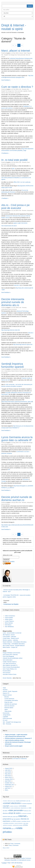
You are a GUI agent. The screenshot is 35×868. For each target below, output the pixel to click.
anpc (14, 800)
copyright (6, 806)
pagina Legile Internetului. (20, 223)
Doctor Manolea (7, 678)
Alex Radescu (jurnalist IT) (10, 665)
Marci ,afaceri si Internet (15, 50)
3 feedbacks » (5, 153)
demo (30, 810)
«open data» (25, 823)
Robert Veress (5, 217)
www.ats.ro (17, 285)
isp (27, 816)
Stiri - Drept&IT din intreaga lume (9, 55)
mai (11, 821)
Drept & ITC (6, 693)
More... (7, 790)
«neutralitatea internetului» (8, 823)
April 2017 (8, 788)
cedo (27, 800)
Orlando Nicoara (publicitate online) (12, 658)
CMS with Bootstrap (16, 862)
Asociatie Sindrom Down (9, 674)
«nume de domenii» (18, 823)
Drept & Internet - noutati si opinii (13, 27)
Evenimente (6, 713)
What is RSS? (6, 847)
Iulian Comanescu (10, 615)
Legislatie (25, 91)
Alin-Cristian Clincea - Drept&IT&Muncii (14, 645)
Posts (11, 843)
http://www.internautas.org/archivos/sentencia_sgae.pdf (17, 401)
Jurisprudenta (30, 210)
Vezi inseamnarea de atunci (9, 225)
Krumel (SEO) (7, 670)
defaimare (26, 810)
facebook (5, 816)
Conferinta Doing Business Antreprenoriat (20, 58)
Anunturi (5, 689)
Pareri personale (21, 55)
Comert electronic (9, 698)
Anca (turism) (6, 672)
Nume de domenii (10, 92)
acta (9, 800)
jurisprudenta (7, 819)
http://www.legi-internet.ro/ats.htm (10, 330)
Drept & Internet (15, 371)
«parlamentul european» (18, 825)
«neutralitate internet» (25, 821)
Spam (6, 709)
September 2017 (9, 784)
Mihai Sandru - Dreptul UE (10, 647)
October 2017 (9, 783)
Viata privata (17, 92)
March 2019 (8, 777)
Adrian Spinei (8, 619)
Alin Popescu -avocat (9, 634)
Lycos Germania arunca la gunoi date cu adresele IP (16, 439)
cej (29, 800)
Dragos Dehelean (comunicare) (11, 652)
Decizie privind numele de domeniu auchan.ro (16, 498)
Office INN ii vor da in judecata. (22, 182)
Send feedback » (6, 80)
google (14, 816)
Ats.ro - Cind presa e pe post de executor (15, 206)
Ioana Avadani (9, 617)
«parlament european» (7, 825)
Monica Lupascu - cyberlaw (10, 640)
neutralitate (18, 821)
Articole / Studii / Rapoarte (25, 53)
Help (9, 862)
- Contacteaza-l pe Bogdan (10, 604)
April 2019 (8, 775)
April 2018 (8, 781)
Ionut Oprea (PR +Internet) (10, 654)
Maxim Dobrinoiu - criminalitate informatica (14, 642)
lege (12, 819)
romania (7, 828)
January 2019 (9, 779)
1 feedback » (4, 198)
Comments (17, 843)
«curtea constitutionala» (15, 808)
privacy (25, 825)
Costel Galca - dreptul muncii (11, 638)
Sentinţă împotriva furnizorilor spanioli (12, 365)
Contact (4, 862)
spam (12, 828)
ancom (11, 800)
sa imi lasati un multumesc (19, 758)
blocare (24, 800)
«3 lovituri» (5, 800)
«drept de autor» (14, 813)
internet (22, 816)
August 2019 (8, 768)
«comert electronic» (12, 803)
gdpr (11, 816)
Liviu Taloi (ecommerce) (9, 663)
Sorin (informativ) (7, 660)
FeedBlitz (12, 561)
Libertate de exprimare (10, 704)
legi (14, 819)
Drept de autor (8, 702)
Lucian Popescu (9, 621)
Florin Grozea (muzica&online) (11, 667)
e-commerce (24, 813)
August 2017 (8, 786)
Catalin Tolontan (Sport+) (10, 661)
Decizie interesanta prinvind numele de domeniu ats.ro (12, 302)
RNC (13, 168)
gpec (17, 816)
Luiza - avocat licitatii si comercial (12, 633)
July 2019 (7, 770)
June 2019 (8, 772)
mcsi (14, 821)
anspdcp (18, 800)
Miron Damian (9, 623)
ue (14, 828)
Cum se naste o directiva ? (17, 86)
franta (9, 816)
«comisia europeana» (27, 803)
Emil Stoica (8, 625)
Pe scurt (5, 720)
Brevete (6, 697)
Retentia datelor (8, 707)
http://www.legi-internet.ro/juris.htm (22, 344)
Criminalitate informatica (11, 700)
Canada (3, 481)
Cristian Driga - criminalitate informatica (14, 643)
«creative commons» (13, 806)
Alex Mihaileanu (9, 626)
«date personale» (16, 810)
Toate (4, 688)
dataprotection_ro (24, 808)
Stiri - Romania (22, 89)
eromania (29, 813)
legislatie (18, 819)
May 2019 (7, 774)
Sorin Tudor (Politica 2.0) (10, 669)
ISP (9, 469)
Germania (25, 479)
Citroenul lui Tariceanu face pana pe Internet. (18, 216)
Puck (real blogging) (8, 656)
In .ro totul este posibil (14, 159)
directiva (5, 813)
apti (21, 800)
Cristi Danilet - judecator (9, 636)
